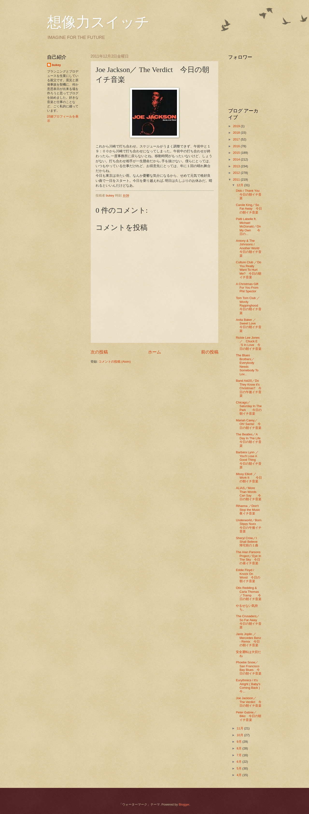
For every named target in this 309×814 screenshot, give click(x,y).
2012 (237, 173)
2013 (237, 166)
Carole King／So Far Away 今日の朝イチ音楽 (249, 208)
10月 (240, 735)
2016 (237, 146)
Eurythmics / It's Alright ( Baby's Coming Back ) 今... (248, 685)
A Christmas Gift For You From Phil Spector (247, 287)
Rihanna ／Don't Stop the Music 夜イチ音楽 (251, 509)
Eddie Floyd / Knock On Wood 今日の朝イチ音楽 (248, 575)
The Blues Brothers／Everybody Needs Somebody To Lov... (247, 364)
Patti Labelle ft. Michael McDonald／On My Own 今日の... (248, 226)
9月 (239, 741)
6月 (239, 761)
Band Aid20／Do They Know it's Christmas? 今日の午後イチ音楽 (248, 388)
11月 (240, 728)
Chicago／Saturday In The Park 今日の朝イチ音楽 (248, 408)
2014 (237, 159)
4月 (239, 775)
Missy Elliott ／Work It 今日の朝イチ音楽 (249, 477)
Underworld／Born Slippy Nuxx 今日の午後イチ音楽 (249, 525)
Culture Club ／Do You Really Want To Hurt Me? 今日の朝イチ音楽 (248, 269)
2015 (237, 152)
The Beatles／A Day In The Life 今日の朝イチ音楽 (250, 440)
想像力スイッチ (98, 22)
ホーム (154, 352)
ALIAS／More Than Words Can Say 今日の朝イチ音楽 (248, 493)
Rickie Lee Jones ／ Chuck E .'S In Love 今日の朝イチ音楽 (249, 343)
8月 (239, 748)
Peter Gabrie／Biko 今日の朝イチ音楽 (248, 716)
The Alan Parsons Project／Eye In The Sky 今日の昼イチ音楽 (248, 557)
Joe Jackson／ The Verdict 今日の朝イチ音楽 (248, 701)
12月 (240, 185)
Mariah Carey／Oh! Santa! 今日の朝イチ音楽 (248, 424)
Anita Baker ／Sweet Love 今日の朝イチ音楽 (248, 325)
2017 (237, 139)
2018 (237, 132)
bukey (56, 65)
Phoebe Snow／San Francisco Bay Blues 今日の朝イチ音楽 (248, 667)
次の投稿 (99, 352)
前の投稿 (209, 352)
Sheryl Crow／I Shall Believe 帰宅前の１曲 (248, 541)
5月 (239, 768)
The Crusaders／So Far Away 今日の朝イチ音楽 (248, 621)
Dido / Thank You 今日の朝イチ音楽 (248, 194)
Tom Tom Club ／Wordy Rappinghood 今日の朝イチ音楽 (250, 305)
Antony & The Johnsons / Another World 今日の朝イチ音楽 (248, 248)
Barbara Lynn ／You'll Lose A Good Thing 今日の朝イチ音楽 (248, 459)
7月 (239, 755)
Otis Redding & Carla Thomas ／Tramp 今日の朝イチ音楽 (248, 593)
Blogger (184, 804)
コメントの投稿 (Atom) (114, 361)
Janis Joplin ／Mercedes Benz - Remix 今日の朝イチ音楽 (248, 639)
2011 (237, 179)
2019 (237, 126)
